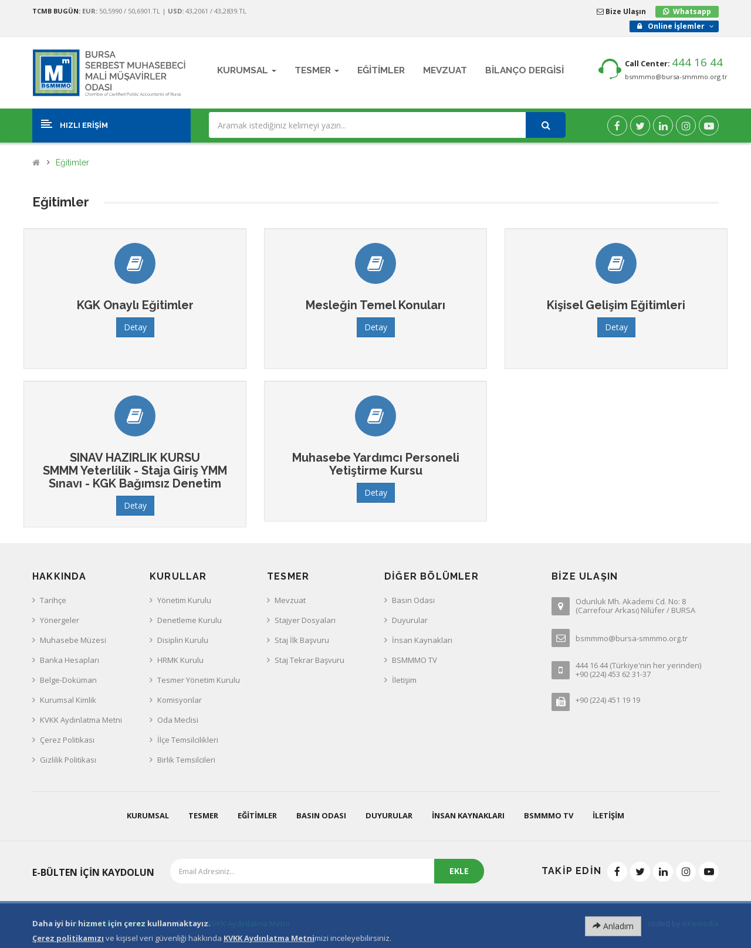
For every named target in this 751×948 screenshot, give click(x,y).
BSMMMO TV (414, 660)
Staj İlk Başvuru (302, 640)
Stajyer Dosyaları (305, 620)
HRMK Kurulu (180, 660)
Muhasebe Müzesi (73, 640)
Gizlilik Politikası (68, 759)
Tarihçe (53, 600)
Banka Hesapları (69, 660)
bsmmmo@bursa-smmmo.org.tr (676, 76)
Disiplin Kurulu (182, 640)
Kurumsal (148, 815)
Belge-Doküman (68, 680)
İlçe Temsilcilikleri (187, 739)
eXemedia (700, 923)
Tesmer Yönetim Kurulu (198, 680)
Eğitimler (72, 163)
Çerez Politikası (67, 739)
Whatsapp (692, 11)
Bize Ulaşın (621, 11)
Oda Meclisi (177, 720)
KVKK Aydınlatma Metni (81, 720)
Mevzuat (290, 600)
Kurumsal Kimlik (68, 700)
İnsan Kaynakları (422, 640)
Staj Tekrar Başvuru (309, 660)
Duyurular (410, 620)
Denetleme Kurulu (189, 620)
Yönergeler (59, 620)
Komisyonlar (179, 700)
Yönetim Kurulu (184, 600)
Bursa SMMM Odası (111, 923)
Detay (135, 327)
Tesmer (203, 815)
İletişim (404, 680)
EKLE (459, 870)
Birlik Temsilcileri (186, 759)
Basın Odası (413, 600)
